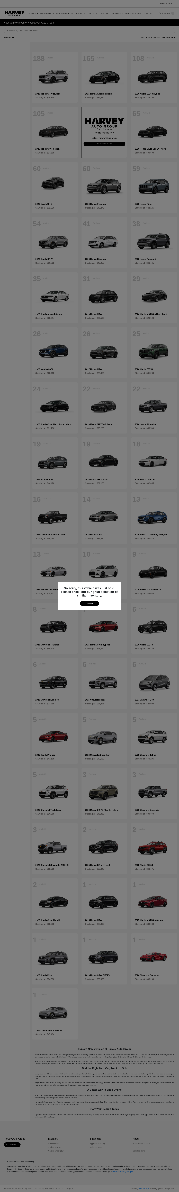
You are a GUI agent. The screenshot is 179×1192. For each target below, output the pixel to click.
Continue (89, 603)
